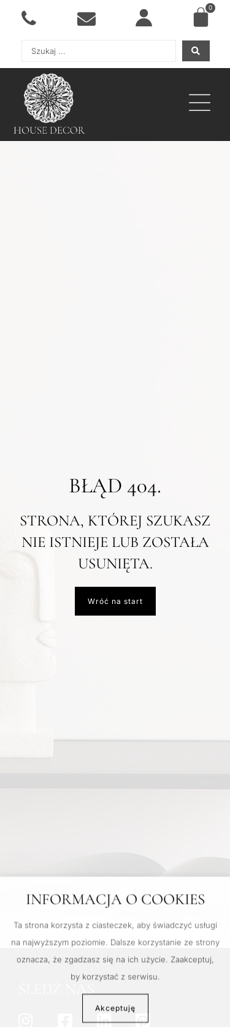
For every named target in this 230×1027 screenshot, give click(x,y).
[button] (199, 105)
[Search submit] (196, 50)
